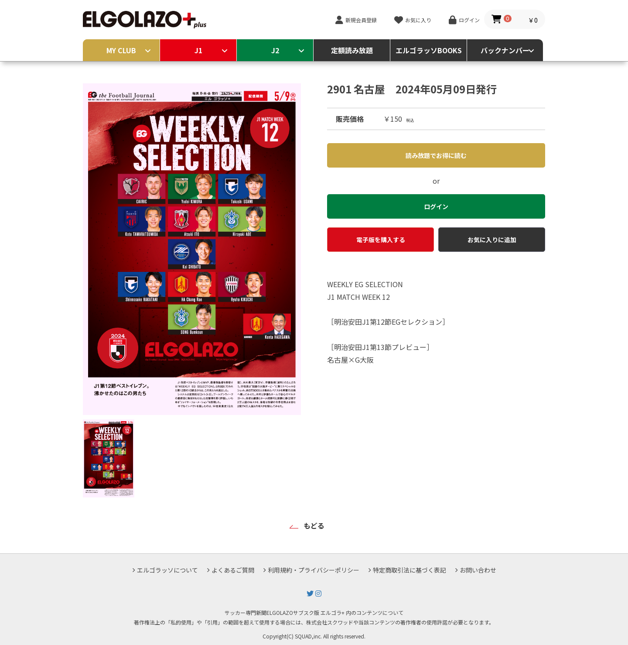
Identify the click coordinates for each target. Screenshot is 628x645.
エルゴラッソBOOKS (429, 50)
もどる (314, 525)
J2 (275, 50)
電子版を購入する (380, 239)
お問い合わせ (478, 570)
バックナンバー (505, 50)
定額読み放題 (352, 50)
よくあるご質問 (233, 570)
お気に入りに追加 (492, 239)
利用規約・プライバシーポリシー (313, 570)
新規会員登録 (361, 20)
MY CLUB (121, 50)
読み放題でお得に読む (436, 155)
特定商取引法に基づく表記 (409, 570)
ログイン (469, 20)
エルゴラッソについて (167, 570)
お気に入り (418, 20)
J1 (198, 50)
